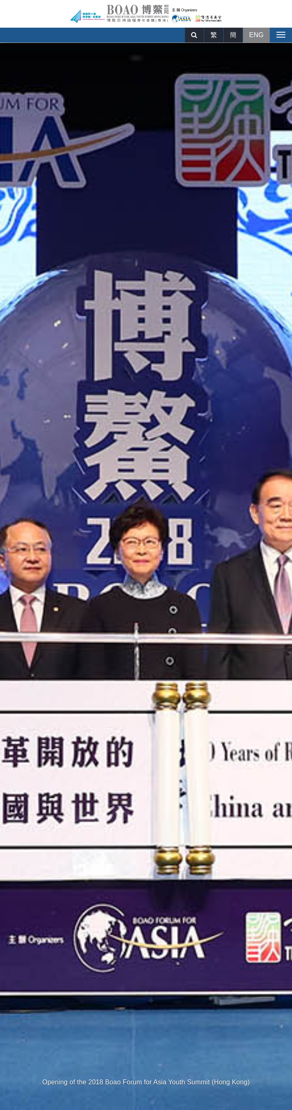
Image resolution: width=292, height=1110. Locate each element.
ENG (256, 34)
